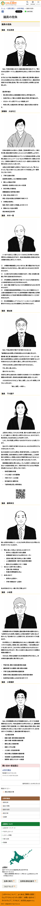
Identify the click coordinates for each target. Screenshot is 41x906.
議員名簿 (5, 802)
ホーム (3, 8)
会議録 (5, 817)
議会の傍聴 (6, 806)
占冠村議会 (20, 8)
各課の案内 (11, 8)
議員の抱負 (6, 809)
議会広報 (5, 813)
